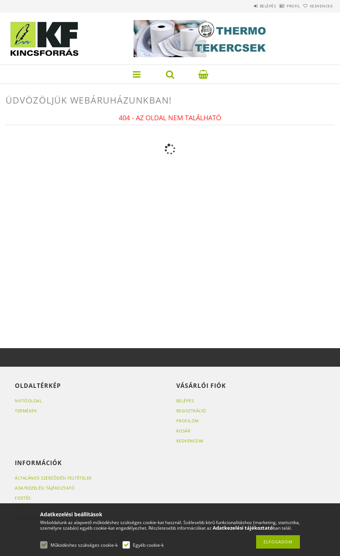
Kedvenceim (189, 441)
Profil (281, 6)
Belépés (249, 6)
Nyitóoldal (28, 400)
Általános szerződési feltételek (53, 478)
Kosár (183, 431)
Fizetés (23, 498)
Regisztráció (191, 410)
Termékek (26, 410)
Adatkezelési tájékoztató (45, 488)
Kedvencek (317, 6)
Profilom (187, 420)
